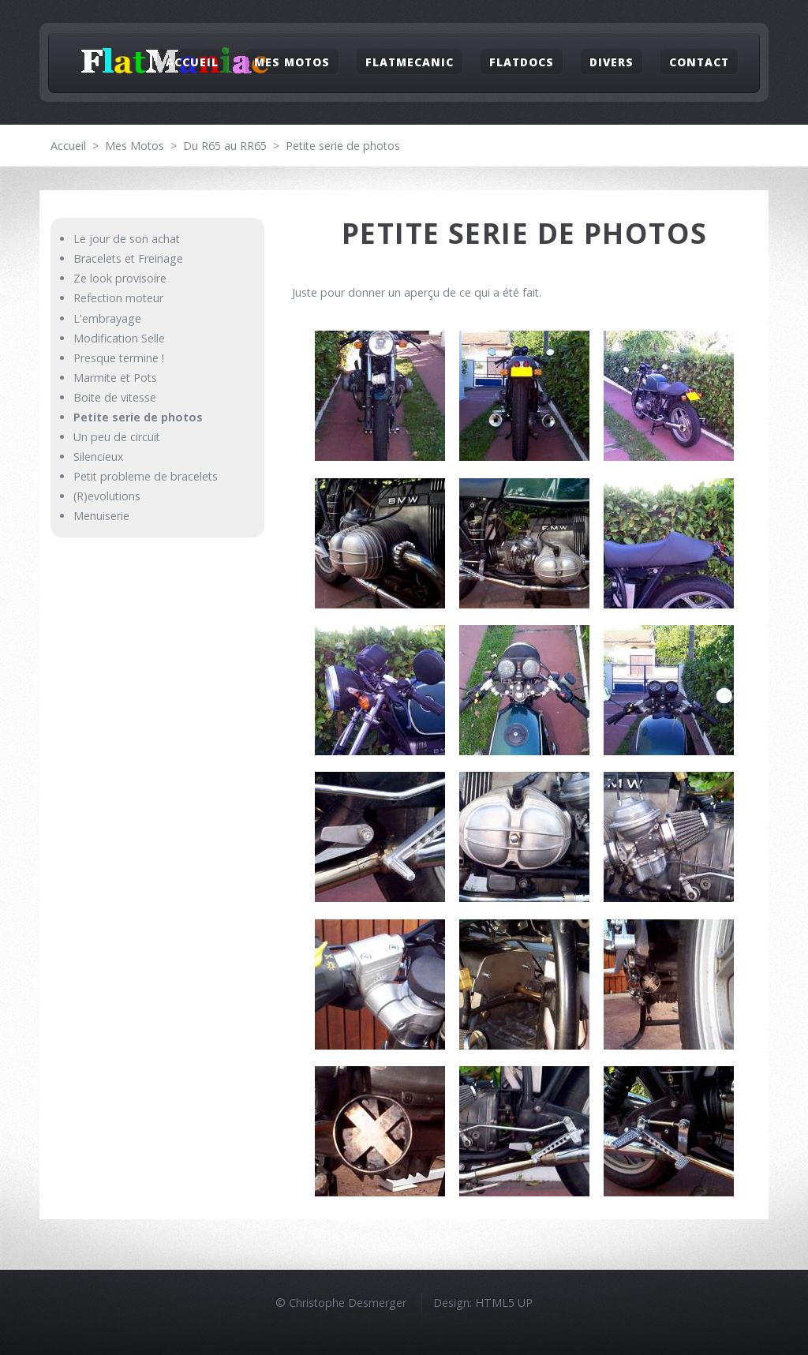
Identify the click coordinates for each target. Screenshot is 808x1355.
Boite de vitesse (114, 397)
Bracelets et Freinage (128, 258)
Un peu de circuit (116, 436)
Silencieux (98, 456)
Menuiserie (101, 515)
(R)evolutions (106, 495)
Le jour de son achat (126, 238)
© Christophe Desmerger (340, 1302)
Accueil (192, 61)
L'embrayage (107, 318)
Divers (611, 61)
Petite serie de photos (343, 145)
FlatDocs (521, 61)
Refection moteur (118, 297)
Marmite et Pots (115, 377)
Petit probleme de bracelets (145, 476)
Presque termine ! (118, 357)
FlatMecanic (409, 61)
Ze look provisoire (119, 278)
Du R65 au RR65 (225, 145)
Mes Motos (292, 61)
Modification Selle (119, 338)
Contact (699, 61)
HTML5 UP (504, 1302)
